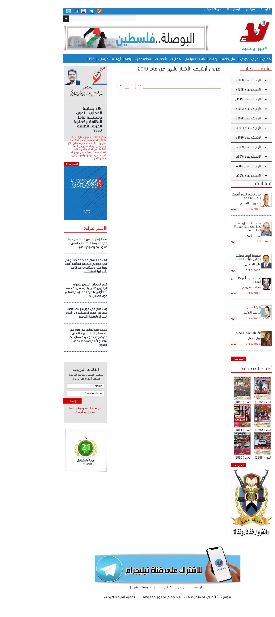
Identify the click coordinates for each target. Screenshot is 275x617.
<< (109, 85)
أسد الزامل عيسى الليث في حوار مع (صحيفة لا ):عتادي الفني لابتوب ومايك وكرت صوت (57, 243)
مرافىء (73, 59)
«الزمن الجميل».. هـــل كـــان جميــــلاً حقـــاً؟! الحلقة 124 (217, 227)
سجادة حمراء (113, 59)
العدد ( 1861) (213, 429)
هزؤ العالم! (224, 307)
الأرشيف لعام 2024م (221, 99)
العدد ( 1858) (233, 457)
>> (91, 85)
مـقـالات (233, 183)
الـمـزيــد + (208, 358)
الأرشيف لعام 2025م (221, 89)
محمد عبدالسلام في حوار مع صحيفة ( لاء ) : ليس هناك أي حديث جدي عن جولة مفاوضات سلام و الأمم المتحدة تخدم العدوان (58, 337)
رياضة (98, 59)
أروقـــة (86, 59)
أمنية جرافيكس (84, 596)
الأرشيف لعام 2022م (221, 118)
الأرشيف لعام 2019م (222, 147)
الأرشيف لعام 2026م (221, 80)
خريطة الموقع (182, 9)
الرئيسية (235, 9)
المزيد (204, 209)
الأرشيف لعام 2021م (222, 128)
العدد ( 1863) (213, 402)
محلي (236, 59)
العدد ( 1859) (213, 457)
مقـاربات (145, 59)
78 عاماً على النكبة (218, 332)
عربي (224, 59)
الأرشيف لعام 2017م (222, 166)
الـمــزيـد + (42, 163)
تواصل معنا (203, 9)
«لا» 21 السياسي (164, 59)
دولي (214, 59)
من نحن (220, 9)
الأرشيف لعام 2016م (222, 175)
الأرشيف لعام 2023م (221, 108)
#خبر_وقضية (225, 48)
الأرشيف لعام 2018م (222, 156)
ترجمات (183, 59)
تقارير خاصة (199, 59)
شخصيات (131, 59)
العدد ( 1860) (233, 429)
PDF (61, 59)
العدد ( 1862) (233, 402)
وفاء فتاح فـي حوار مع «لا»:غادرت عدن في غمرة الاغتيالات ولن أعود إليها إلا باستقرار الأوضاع (56, 312)
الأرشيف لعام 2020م (221, 137)
